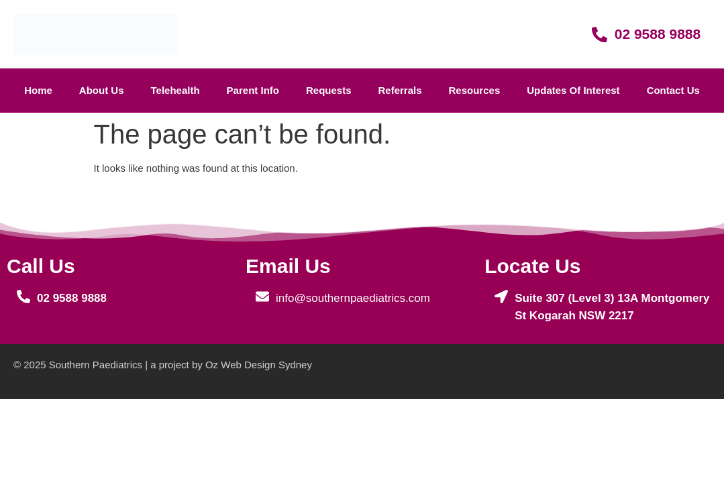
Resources (475, 90)
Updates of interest (573, 90)
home (38, 90)
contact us (673, 90)
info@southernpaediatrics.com (353, 298)
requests (329, 90)
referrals (399, 90)
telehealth (175, 90)
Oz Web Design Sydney (258, 364)
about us (101, 90)
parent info (253, 90)
